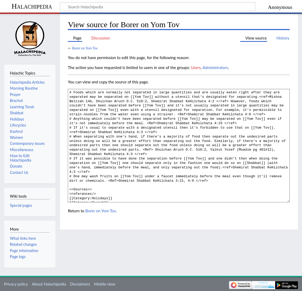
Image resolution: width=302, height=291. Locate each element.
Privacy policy (16, 284)
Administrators (215, 67)
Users (195, 67)
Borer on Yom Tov (85, 48)
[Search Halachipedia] (157, 6)
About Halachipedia (49, 284)
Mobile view (104, 284)
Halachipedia (32, 6)
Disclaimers (80, 284)
